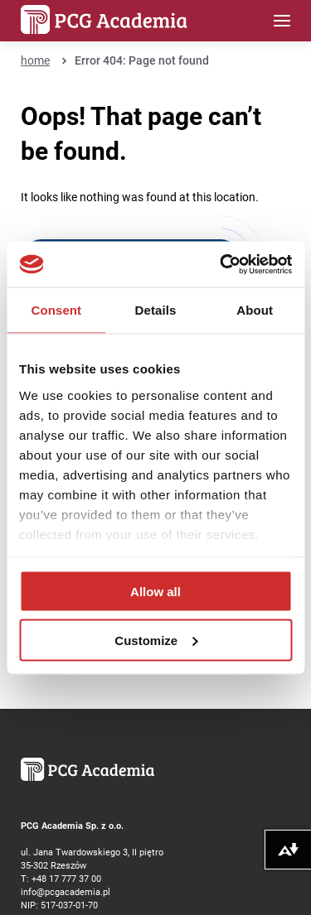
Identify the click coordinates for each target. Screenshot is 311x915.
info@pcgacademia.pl (65, 891)
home (35, 60)
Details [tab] (156, 310)
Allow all (155, 592)
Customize (155, 640)
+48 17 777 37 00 (66, 878)
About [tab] (254, 310)
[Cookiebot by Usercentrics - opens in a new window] (221, 264)
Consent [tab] (56, 310)
